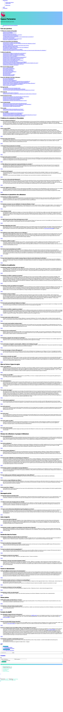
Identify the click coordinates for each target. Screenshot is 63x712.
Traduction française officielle (6, 710)
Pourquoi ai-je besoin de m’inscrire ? (10, 61)
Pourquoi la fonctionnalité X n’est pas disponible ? (12, 143)
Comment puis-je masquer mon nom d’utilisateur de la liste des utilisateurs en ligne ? (19, 73)
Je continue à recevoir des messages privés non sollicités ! (14, 119)
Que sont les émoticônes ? (8, 99)
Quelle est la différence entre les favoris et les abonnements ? (15, 133)
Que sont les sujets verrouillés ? (9, 104)
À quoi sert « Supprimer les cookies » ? (10, 69)
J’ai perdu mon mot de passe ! (9, 67)
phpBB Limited (34, 645)
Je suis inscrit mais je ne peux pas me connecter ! (12, 64)
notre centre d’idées (11, 653)
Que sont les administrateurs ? (9, 108)
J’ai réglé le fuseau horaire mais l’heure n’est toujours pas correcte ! (16, 75)
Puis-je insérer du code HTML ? (9, 98)
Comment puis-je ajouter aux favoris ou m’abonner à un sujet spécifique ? (17, 134)
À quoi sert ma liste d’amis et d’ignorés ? (11, 122)
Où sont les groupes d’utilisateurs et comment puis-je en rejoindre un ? (16, 111)
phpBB (6, 709)
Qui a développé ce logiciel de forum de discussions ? (13, 142)
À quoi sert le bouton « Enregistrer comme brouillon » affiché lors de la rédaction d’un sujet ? (20, 93)
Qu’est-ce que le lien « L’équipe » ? (9, 115)
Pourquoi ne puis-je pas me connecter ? (10, 65)
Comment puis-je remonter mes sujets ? (11, 94)
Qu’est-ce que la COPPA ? (8, 62)
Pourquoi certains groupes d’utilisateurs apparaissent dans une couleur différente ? (19, 113)
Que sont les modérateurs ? (8, 109)
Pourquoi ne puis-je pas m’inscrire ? (10, 63)
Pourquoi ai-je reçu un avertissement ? (10, 91)
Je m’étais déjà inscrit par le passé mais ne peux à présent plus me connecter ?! (18, 66)
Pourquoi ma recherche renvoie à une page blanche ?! (13, 128)
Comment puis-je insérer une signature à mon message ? (14, 85)
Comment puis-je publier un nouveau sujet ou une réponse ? (14, 83)
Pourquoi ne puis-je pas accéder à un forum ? (11, 89)
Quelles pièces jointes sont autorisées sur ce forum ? (13, 139)
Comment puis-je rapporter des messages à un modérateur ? (15, 92)
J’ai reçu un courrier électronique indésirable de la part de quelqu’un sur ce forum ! (19, 120)
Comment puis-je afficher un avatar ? (10, 78)
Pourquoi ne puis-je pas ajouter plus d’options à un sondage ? (14, 87)
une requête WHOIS (51, 659)
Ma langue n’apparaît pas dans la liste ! (10, 76)
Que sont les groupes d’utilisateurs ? (10, 110)
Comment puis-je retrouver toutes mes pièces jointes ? (13, 140)
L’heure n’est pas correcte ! (8, 74)
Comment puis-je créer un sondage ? (10, 86)
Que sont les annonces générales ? (9, 101)
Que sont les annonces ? (7, 102)
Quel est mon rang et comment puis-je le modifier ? (13, 79)
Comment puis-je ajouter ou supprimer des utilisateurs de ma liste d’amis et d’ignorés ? (20, 123)
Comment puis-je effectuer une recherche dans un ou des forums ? (16, 126)
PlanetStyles (15, 709)
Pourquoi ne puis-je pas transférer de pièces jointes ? (13, 90)
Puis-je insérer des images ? (8, 100)
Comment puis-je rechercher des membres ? (11, 129)
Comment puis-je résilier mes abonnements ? (12, 136)
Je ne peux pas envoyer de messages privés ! (11, 118)
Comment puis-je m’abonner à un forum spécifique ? (13, 135)
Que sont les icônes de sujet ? (8, 105)
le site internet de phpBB (49, 258)
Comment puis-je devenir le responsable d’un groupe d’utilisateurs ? (16, 112)
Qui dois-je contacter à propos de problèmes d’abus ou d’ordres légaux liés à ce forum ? (20, 144)
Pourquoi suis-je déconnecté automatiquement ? (12, 68)
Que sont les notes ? (7, 103)
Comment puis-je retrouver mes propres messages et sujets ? (15, 130)
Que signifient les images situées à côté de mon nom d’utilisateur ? (16, 77)
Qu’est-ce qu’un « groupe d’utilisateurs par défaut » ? (13, 114)
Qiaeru (14, 710)
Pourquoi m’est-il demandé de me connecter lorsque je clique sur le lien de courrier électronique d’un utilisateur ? (24, 80)
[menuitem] (9, 2)
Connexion (2, 685)
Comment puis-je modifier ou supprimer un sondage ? (13, 88)
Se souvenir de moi (6, 690)
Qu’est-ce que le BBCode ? (8, 97)
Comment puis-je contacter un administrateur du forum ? (14, 145)
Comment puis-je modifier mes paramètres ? (11, 72)
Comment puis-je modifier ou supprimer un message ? (13, 84)
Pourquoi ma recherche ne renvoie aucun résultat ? (13, 127)
